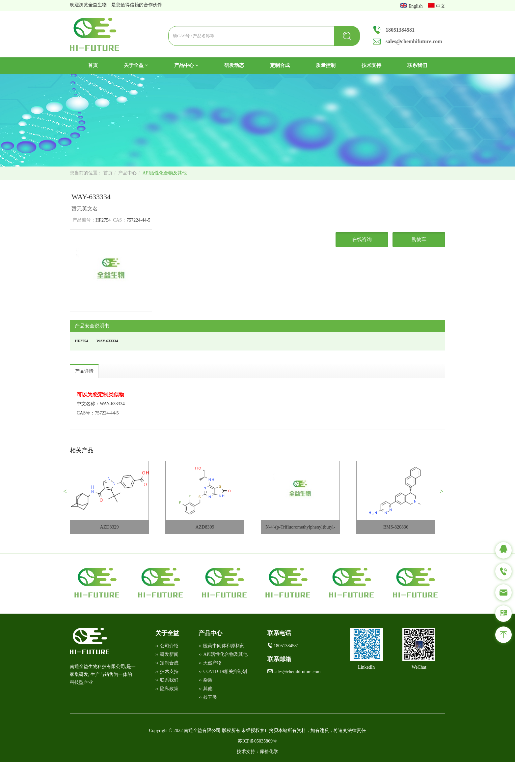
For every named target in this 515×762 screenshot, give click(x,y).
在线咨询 (362, 239)
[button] (67, 494)
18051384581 (400, 30)
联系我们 (417, 65)
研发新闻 (169, 654)
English (416, 6)
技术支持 (371, 65)
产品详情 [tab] (84, 371)
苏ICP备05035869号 (257, 741)
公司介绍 (169, 645)
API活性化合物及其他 (165, 172)
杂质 (207, 680)
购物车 (419, 239)
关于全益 (136, 65)
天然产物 (212, 662)
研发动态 (234, 65)
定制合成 (280, 65)
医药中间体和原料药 (224, 645)
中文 (440, 6)
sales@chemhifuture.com (414, 41)
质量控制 (326, 65)
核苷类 (210, 697)
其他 (207, 688)
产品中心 (186, 65)
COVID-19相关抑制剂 (225, 671)
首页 (99, 65)
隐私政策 (169, 688)
